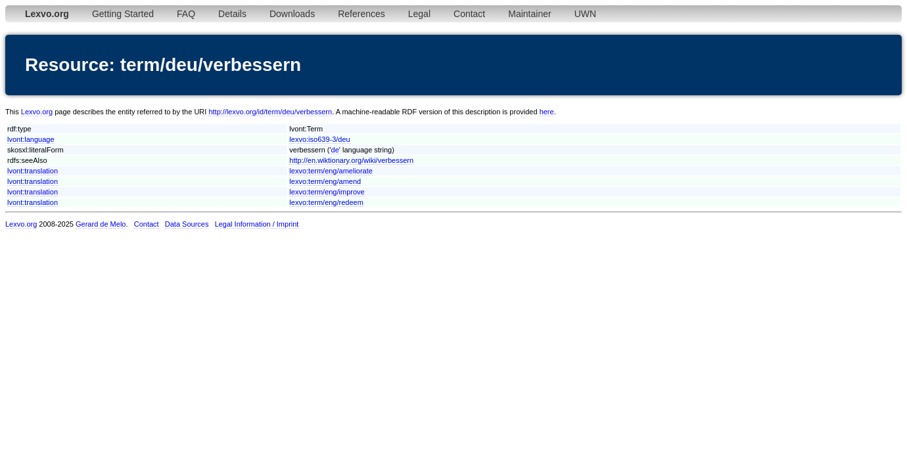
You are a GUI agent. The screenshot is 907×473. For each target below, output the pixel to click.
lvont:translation (32, 171)
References (361, 14)
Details (232, 14)
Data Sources (187, 224)
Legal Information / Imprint (257, 224)
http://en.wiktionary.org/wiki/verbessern (351, 160)
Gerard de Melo (101, 224)
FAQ (186, 14)
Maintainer (529, 14)
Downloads (292, 14)
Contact (469, 14)
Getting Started (123, 14)
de (335, 150)
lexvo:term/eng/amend (325, 181)
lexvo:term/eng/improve (326, 192)
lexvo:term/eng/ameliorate (331, 171)
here (547, 112)
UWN (585, 14)
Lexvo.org (37, 112)
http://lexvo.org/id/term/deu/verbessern (270, 112)
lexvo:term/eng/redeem (326, 202)
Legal (419, 14)
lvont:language (31, 139)
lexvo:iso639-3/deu (319, 139)
